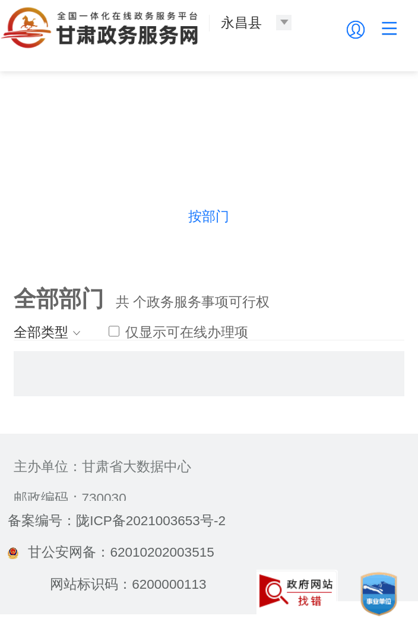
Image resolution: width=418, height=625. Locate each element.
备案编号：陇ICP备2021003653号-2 (117, 520)
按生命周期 (292, 216)
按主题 (124, 216)
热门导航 (41, 216)
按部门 (208, 216)
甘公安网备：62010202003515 (111, 552)
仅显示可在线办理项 (179, 332)
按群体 (376, 216)
